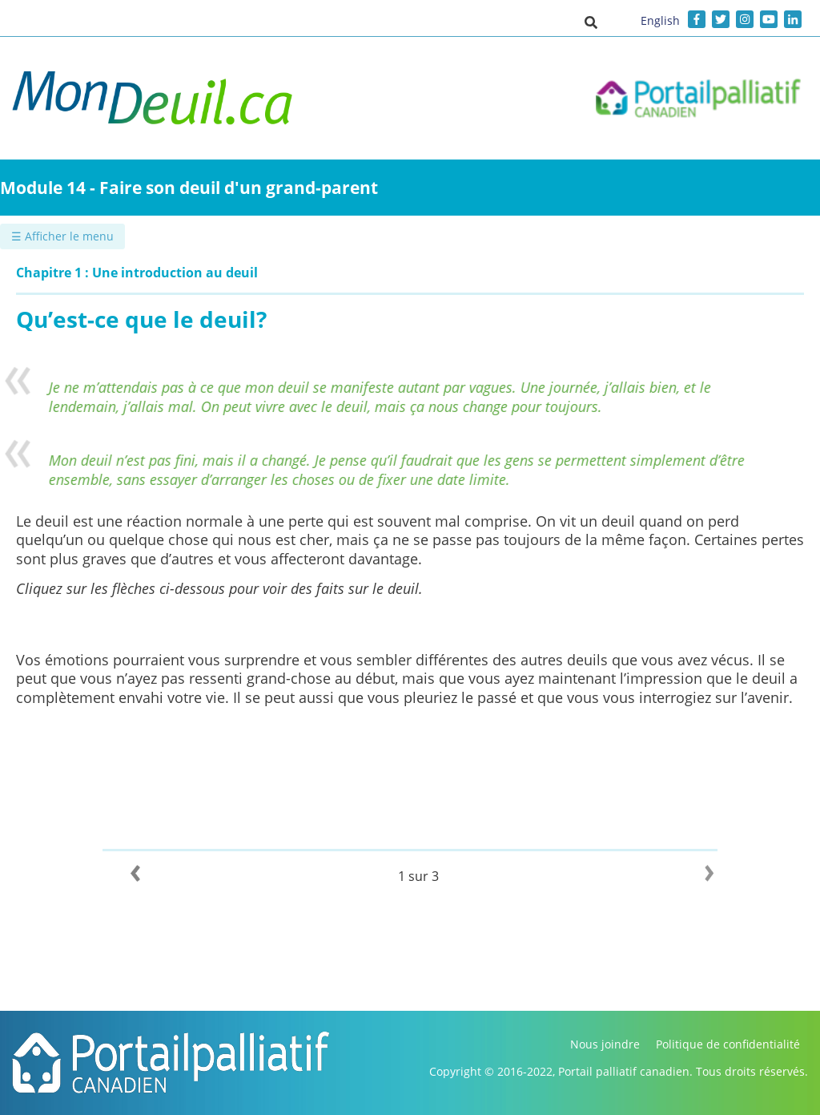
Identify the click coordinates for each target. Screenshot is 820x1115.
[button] (591, 21)
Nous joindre (605, 1044)
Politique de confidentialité (728, 1044)
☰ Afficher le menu (62, 236)
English (660, 20)
